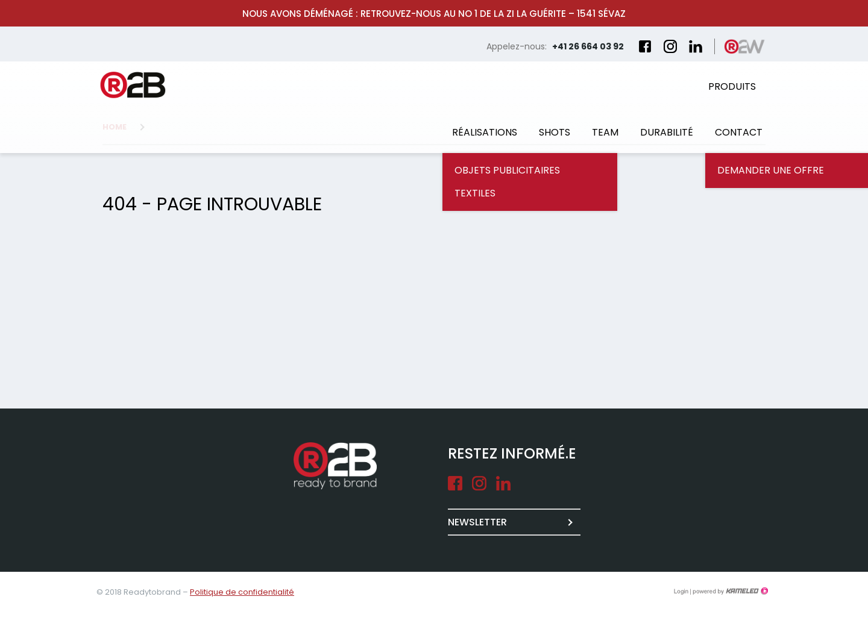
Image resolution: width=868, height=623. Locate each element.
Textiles (474, 193)
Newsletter (477, 522)
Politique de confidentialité (242, 592)
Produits (732, 86)
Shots (554, 132)
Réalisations (484, 132)
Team (605, 132)
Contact (739, 132)
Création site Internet (729, 591)
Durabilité (666, 132)
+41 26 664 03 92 (588, 46)
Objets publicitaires (507, 170)
